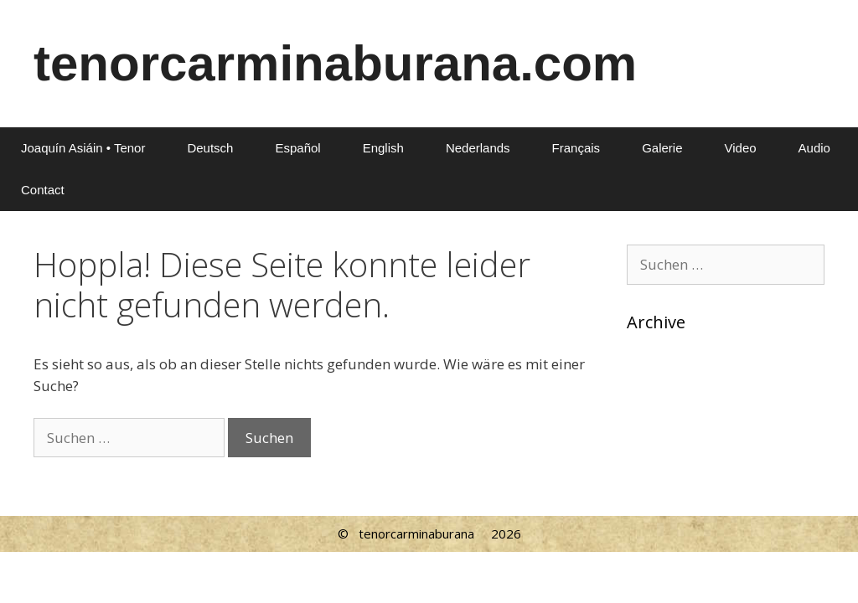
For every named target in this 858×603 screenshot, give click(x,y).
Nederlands (478, 148)
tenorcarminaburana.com (335, 63)
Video (740, 148)
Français (576, 148)
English (383, 148)
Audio (814, 148)
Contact (43, 190)
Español (297, 148)
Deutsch (210, 148)
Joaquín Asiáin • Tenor (83, 148)
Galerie (662, 148)
